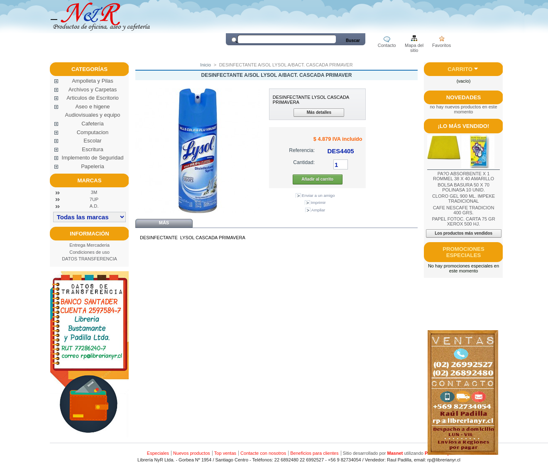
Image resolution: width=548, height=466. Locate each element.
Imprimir (318, 202)
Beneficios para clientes (314, 453)
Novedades (463, 97)
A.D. (94, 206)
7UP (94, 199)
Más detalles (319, 112)
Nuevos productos (191, 453)
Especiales (158, 453)
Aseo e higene (92, 106)
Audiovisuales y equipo (92, 115)
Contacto (387, 45)
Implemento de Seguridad (93, 158)
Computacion (93, 132)
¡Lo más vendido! (463, 126)
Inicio (205, 64)
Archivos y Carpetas (92, 89)
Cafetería (92, 123)
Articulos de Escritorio (92, 98)
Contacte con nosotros (263, 453)
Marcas (90, 180)
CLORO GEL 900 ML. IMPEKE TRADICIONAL (463, 199)
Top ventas (225, 453)
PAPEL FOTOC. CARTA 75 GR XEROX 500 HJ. (463, 221)
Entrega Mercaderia (89, 245)
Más (164, 222)
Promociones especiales (463, 252)
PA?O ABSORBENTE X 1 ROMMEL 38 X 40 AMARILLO (463, 176)
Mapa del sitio (414, 46)
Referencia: (302, 150)
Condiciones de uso (89, 252)
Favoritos (441, 45)
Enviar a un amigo (318, 195)
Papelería (92, 166)
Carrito (460, 69)
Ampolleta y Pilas (92, 81)
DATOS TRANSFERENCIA (89, 258)
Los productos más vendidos (463, 233)
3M (94, 192)
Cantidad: (304, 162)
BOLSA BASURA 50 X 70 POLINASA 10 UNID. (463, 187)
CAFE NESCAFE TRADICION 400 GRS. (463, 210)
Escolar (92, 140)
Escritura (92, 149)
